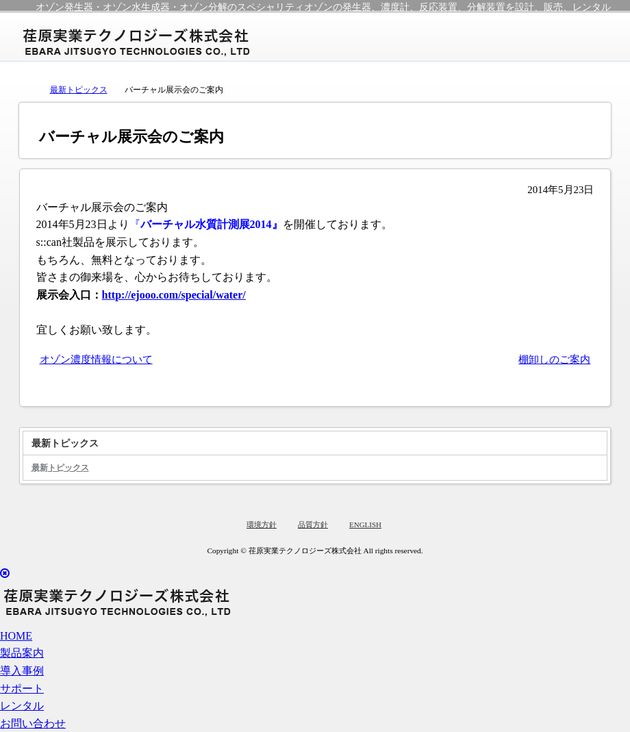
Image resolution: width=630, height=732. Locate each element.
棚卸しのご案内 (554, 359)
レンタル (22, 705)
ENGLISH (365, 524)
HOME (16, 636)
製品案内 (22, 653)
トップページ (26, 89)
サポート (22, 688)
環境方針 (262, 524)
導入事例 (22, 671)
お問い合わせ (33, 723)
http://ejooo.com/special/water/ (174, 295)
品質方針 (313, 524)
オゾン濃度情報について (96, 359)
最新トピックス (79, 89)
